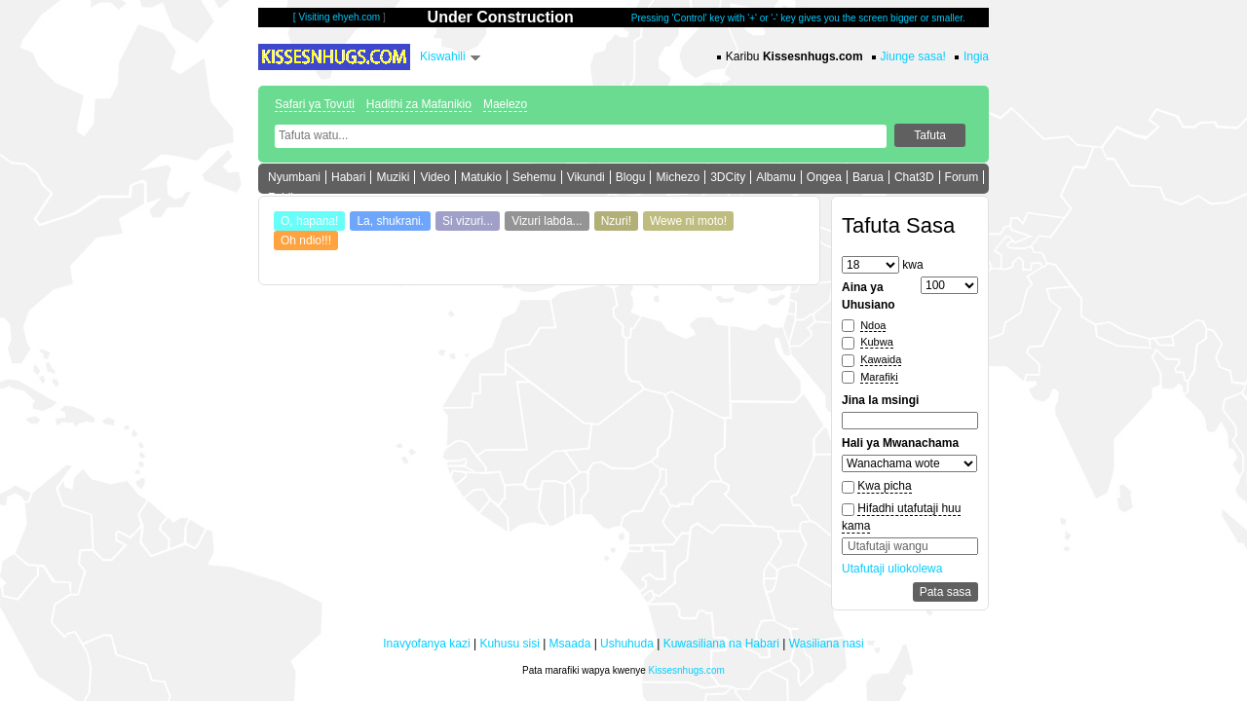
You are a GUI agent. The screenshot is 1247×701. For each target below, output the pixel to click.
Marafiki (879, 377)
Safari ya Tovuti (315, 104)
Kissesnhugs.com (687, 670)
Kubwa (876, 342)
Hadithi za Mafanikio (419, 104)
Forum (962, 177)
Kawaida (880, 359)
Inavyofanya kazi (426, 643)
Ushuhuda (627, 643)
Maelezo (505, 104)
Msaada (570, 643)
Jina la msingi (880, 400)
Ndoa (873, 325)
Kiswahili (443, 56)
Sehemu (534, 177)
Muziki (392, 177)
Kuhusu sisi (509, 643)
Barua (868, 177)
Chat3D (914, 177)
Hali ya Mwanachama (900, 443)
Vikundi (586, 177)
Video (434, 177)
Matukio (481, 177)
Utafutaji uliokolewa (892, 568)
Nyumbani (294, 177)
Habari (348, 177)
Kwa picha (884, 486)
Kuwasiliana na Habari (721, 643)
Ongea (824, 177)
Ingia (976, 56)
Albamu (776, 177)
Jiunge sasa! (913, 56)
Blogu (631, 177)
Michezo (677, 177)
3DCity (727, 177)
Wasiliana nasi (826, 643)
